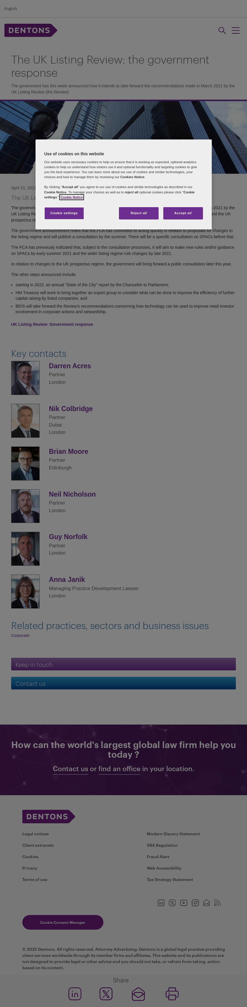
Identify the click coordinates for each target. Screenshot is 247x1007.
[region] (124, 184)
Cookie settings (64, 213)
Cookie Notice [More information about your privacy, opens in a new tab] (72, 197)
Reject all (139, 213)
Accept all (182, 213)
